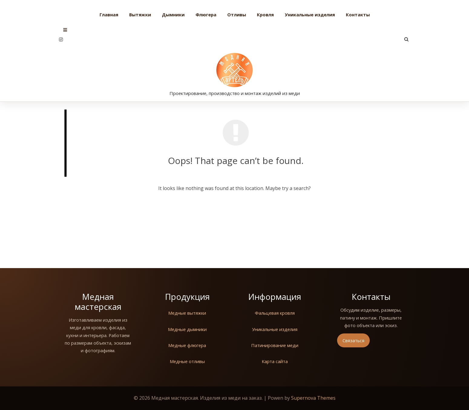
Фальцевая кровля (275, 313)
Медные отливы (187, 361)
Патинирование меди (274, 345)
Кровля (265, 14)
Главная (109, 14)
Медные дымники (187, 329)
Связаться (353, 340)
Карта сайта (275, 361)
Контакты (358, 14)
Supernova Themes (313, 398)
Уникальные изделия (310, 14)
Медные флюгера (187, 345)
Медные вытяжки (187, 313)
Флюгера (205, 14)
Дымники (173, 14)
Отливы (236, 14)
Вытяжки (140, 14)
